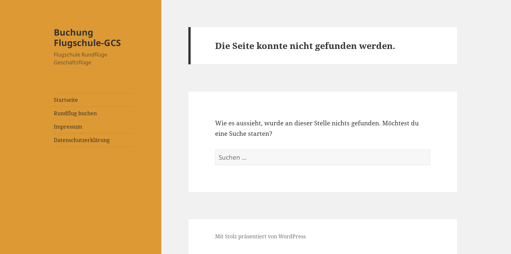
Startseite (66, 99)
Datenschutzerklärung (82, 140)
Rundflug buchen (75, 113)
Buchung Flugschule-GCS (87, 37)
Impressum (68, 126)
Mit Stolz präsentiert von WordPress (260, 236)
